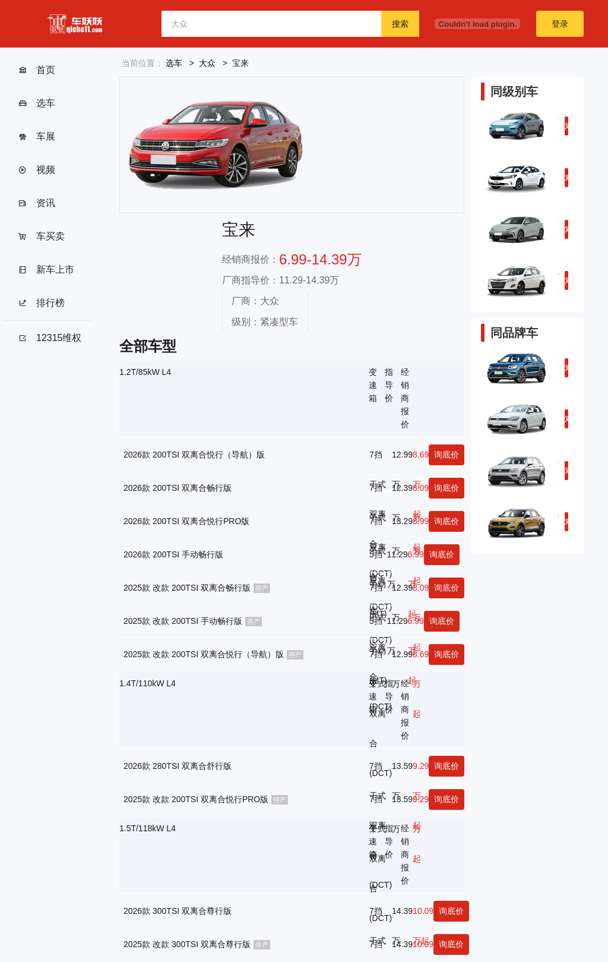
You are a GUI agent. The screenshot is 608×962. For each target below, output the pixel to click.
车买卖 (41, 236)
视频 (36, 170)
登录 (560, 24)
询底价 (446, 454)
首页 (36, 70)
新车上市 (46, 270)
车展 (36, 137)
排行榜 (41, 303)
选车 (36, 103)
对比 (566, 128)
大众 (207, 63)
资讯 (36, 203)
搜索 (400, 24)
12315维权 (50, 338)
